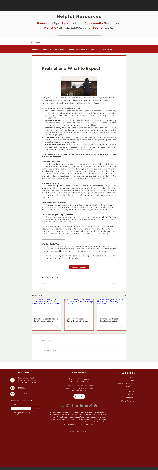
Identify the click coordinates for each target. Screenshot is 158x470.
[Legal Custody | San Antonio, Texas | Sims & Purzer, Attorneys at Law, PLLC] (79, 307)
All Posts (35, 49)
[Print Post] (62, 277)
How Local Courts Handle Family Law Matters (46, 320)
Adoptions (47, 49)
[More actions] (115, 63)
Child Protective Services (77, 49)
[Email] (20, 408)
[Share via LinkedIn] (53, 277)
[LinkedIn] (82, 406)
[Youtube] (86, 406)
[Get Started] (79, 396)
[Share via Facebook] (43, 277)
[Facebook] (72, 406)
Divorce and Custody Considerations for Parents (109, 320)
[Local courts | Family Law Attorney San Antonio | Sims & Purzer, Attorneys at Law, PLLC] (46, 307)
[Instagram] (68, 406)
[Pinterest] (95, 406)
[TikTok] (91, 406)
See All (124, 295)
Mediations (59, 49)
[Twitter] (77, 406)
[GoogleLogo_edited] (63, 406)
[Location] (12, 380)
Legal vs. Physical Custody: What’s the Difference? (76, 320)
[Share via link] (57, 277)
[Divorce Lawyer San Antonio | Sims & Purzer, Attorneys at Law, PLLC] (111, 307)
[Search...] (45, 42)
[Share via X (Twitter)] (48, 277)
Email (13, 405)
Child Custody (107, 49)
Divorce (94, 49)
